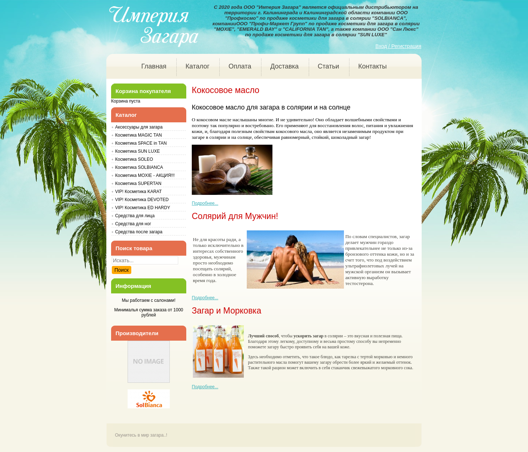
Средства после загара (138, 231)
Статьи (328, 66)
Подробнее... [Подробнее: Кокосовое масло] (205, 203)
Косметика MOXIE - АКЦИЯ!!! (145, 175)
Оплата (239, 66)
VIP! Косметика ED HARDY (142, 207)
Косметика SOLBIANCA (139, 167)
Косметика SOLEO (134, 159)
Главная (153, 66)
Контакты (372, 66)
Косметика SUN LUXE (137, 151)
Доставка (284, 66)
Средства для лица (135, 215)
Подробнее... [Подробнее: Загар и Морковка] (205, 386)
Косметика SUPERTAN (138, 183)
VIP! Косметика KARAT (138, 191)
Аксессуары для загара (138, 127)
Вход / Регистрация (398, 46)
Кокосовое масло (225, 90)
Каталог (197, 66)
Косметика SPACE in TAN (141, 143)
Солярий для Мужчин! (235, 216)
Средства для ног (133, 223)
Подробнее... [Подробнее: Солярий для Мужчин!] (205, 297)
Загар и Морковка (226, 310)
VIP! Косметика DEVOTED (142, 199)
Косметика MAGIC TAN (138, 135)
